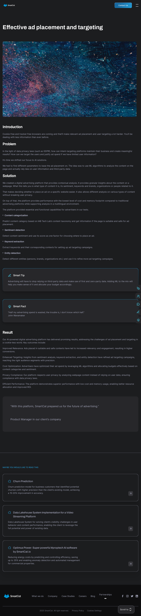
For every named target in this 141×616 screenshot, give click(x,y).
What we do (38, 596)
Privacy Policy (78, 610)
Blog (93, 596)
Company (52, 596)
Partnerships (105, 594)
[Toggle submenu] (105, 598)
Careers (82, 596)
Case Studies (68, 596)
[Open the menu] (137, 5)
